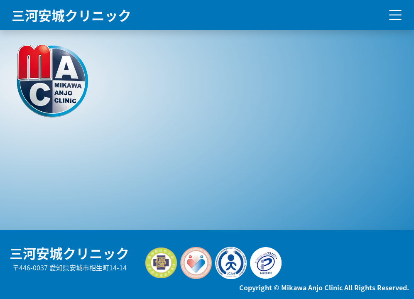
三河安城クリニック (71, 15)
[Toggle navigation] (395, 15)
